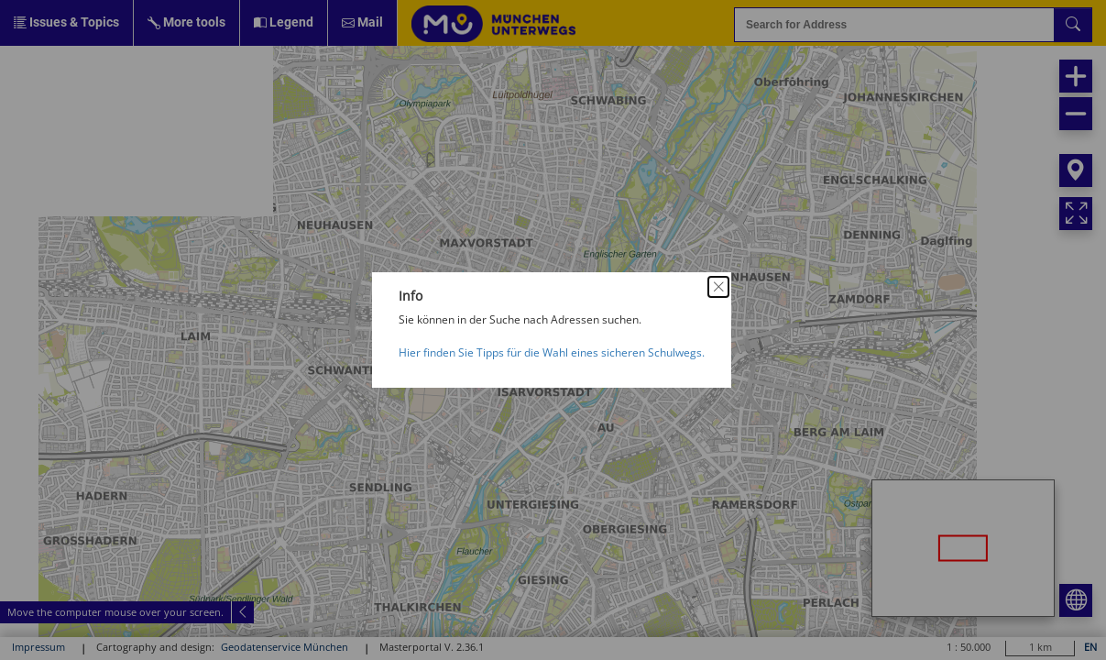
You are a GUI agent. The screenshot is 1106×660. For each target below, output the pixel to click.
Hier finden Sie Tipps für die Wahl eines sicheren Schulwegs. (552, 352)
